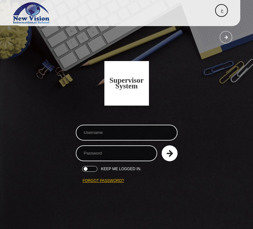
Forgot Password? (103, 180)
